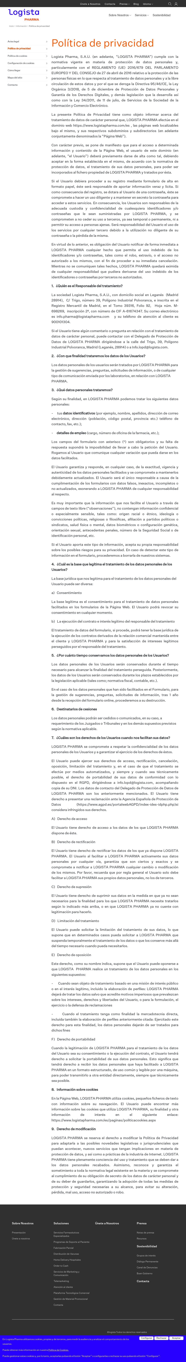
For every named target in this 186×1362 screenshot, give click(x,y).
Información (21, 26)
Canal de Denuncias (147, 1268)
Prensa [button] (124, 4)
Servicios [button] (141, 15)
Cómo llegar (14, 70)
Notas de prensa (145, 1233)
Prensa (141, 1223)
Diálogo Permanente (147, 1262)
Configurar (146, 1338)
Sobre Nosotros (23, 1223)
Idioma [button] (147, 4)
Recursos (141, 1239)
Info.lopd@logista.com (150, 347)
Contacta (110, 4)
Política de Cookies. (58, 1350)
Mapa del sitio (15, 78)
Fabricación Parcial (64, 1248)
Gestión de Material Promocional (71, 1299)
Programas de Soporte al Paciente (71, 1242)
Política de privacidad (19, 49)
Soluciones (61, 1223)
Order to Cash (61, 1266)
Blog (136, 4)
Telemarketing (61, 1281)
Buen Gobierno (144, 1274)
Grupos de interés (146, 1256)
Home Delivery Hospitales (67, 1260)
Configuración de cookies (21, 63)
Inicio (11, 26)
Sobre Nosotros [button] (119, 15)
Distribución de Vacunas (66, 1254)
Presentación (19, 1233)
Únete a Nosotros (90, 4)
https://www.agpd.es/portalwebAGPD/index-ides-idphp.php (126, 804)
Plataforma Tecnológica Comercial (71, 1293)
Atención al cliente (63, 1287)
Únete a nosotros (21, 1239)
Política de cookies (17, 56)
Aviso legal (13, 42)
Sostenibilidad (161, 15)
